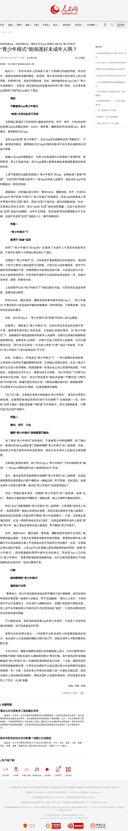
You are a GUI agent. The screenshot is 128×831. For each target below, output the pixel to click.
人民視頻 (47, 770)
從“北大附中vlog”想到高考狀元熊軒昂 (112, 63)
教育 (10, 32)
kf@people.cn (40, 792)
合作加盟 (63, 787)
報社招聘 (37, 787)
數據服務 (80, 787)
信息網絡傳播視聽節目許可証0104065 (18, 807)
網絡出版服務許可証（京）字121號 (86, 807)
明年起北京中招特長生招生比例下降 (111, 76)
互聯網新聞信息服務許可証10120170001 (48, 797)
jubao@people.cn (95, 792)
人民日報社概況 (15, 787)
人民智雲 (57, 770)
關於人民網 (27, 787)
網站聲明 (89, 787)
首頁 (2, 25)
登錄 (122, 25)
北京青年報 (32, 58)
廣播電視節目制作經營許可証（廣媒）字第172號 (40, 802)
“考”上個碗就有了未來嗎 (106, 110)
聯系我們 (115, 787)
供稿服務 (71, 787)
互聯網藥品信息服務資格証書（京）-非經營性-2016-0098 (84, 802)
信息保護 (106, 787)
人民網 (3, 32)
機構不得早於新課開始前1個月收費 (111, 69)
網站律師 (97, 787)
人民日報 (5, 770)
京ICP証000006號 (107, 807)
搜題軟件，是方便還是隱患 (107, 117)
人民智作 (68, 770)
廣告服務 (54, 787)
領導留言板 (36, 770)
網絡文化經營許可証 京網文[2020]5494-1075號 (52, 807)
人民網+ (15, 770)
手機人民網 (26, 770)
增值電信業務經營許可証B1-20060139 (80, 797)
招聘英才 (45, 787)
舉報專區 (67, 25)
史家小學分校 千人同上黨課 (108, 123)
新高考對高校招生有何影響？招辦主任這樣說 (25, 738)
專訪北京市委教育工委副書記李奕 (19, 710)
